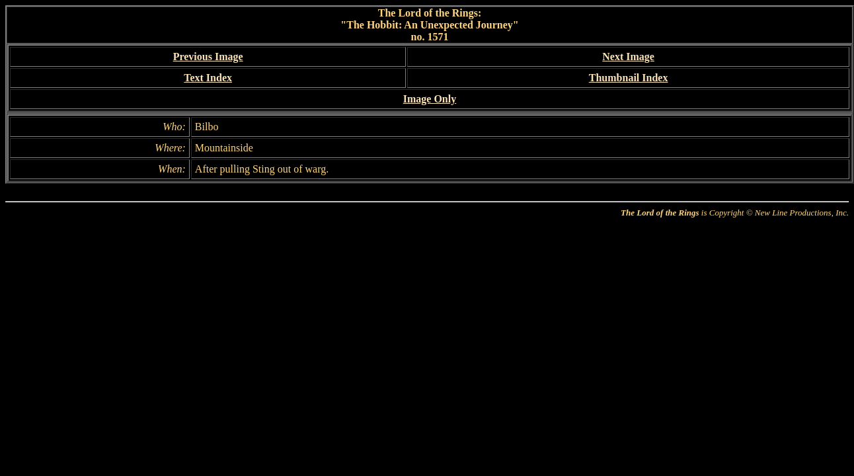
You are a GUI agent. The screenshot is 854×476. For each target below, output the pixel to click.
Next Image (628, 56)
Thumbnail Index (628, 77)
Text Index (208, 77)
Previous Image (208, 56)
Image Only (429, 98)
